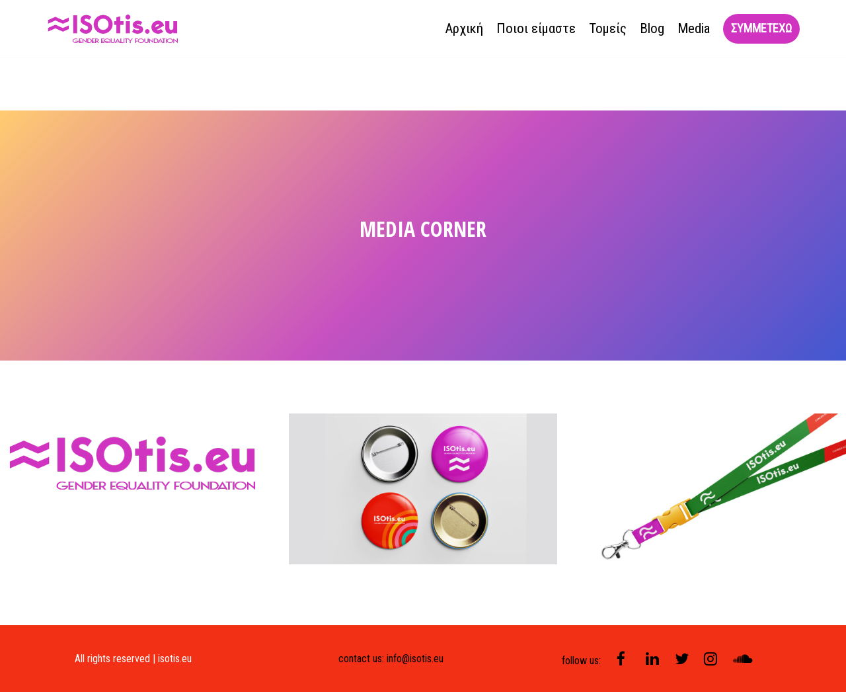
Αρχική (464, 28)
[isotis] (113, 29)
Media (693, 28)
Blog (652, 28)
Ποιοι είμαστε (536, 28)
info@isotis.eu (415, 658)
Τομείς (608, 28)
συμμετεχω (761, 28)
